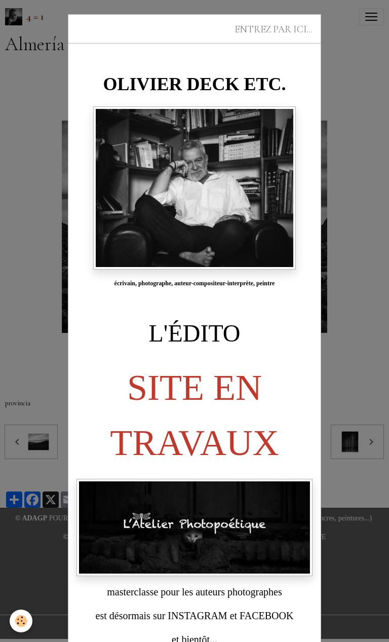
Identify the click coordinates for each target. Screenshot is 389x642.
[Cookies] (21, 621)
